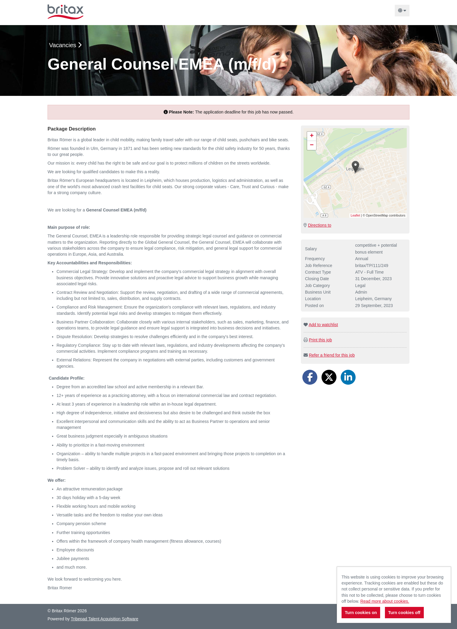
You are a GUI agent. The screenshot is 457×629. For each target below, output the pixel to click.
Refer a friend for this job (332, 355)
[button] (355, 167)
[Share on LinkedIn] (348, 377)
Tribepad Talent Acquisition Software (104, 618)
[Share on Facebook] (309, 377)
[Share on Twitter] (329, 377)
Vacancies (65, 45)
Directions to (319, 225)
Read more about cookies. (384, 601)
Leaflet (355, 215)
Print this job (320, 339)
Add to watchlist (323, 324)
